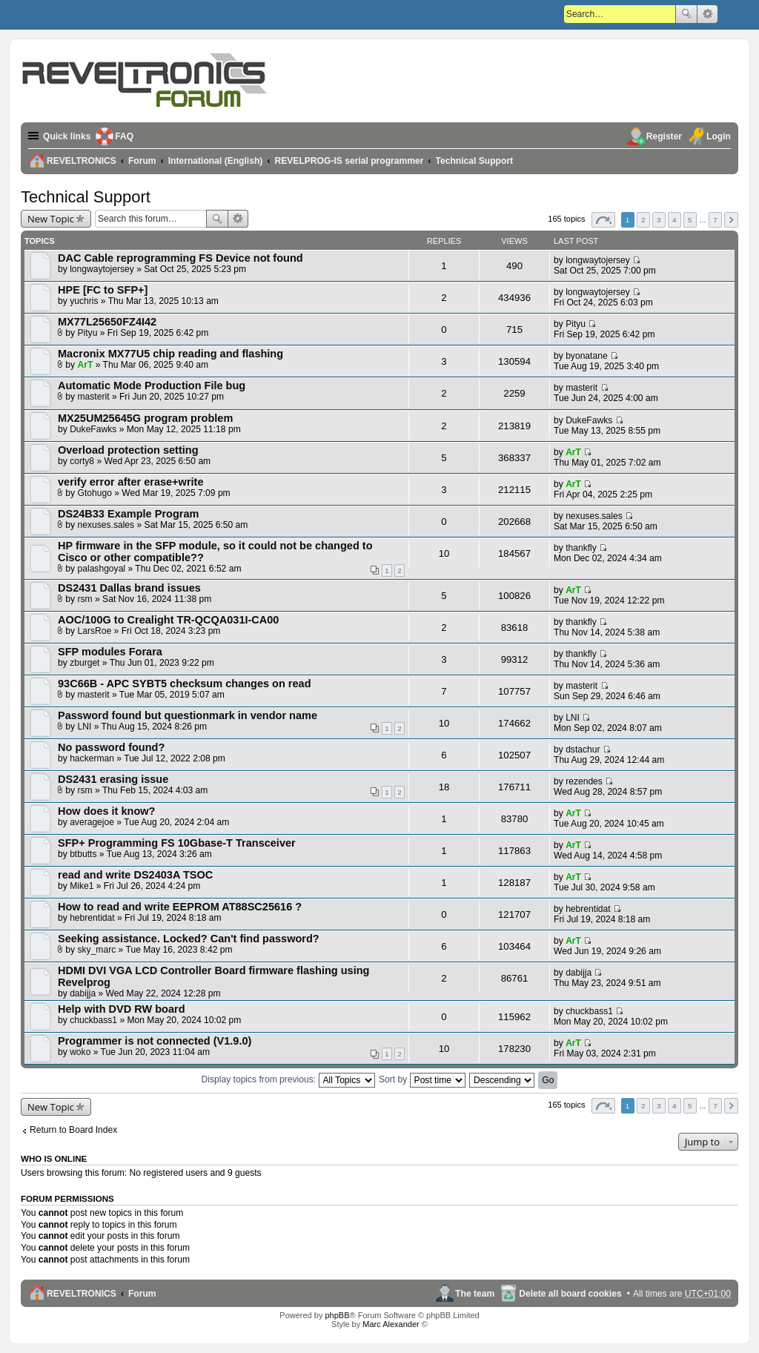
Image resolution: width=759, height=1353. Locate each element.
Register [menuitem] (664, 136)
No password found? (111, 747)
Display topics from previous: (288, 1079)
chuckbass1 (93, 1020)
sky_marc (97, 950)
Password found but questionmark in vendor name (187, 715)
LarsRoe (95, 631)
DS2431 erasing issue (113, 779)
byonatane (587, 356)
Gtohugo (95, 493)
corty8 (82, 461)
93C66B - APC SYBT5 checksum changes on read (184, 683)
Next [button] (731, 220)
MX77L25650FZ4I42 (107, 322)
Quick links (67, 136)
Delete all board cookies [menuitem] (570, 1294)
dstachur (583, 749)
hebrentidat (92, 918)
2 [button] (643, 220)
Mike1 (81, 886)
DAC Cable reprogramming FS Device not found (180, 258)
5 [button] (690, 220)
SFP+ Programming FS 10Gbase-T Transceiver (177, 843)
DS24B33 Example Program (128, 514)
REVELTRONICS (81, 1294)
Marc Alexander (390, 1324)
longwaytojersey (102, 269)
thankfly (581, 548)
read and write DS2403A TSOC (135, 875)
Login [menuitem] (718, 136)
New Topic (50, 218)
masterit (94, 396)
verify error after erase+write (130, 482)
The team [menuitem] (474, 1294)
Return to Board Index (73, 1130)
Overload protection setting (128, 450)
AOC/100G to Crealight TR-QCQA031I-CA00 (168, 620)
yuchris (84, 301)
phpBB (337, 1315)
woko (80, 1052)
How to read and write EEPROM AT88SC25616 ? (180, 907)
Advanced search (707, 14)
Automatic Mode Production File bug (151, 385)
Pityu (88, 333)
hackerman (92, 758)
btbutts (83, 854)
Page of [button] (603, 220)
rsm (85, 599)
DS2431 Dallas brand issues (129, 588)
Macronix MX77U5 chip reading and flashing (170, 354)
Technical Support (85, 197)
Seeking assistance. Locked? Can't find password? (188, 939)
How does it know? (106, 811)
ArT (85, 365)
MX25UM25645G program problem (145, 418)
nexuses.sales (106, 525)
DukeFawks (93, 429)
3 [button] (659, 220)
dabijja (83, 993)
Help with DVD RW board (121, 1009)
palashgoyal (102, 568)
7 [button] (715, 220)
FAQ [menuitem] (125, 136)
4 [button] (674, 220)
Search (686, 14)
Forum (142, 1294)
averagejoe (92, 822)
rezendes (584, 781)
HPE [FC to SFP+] (103, 290)
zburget (84, 663)
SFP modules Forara (110, 652)
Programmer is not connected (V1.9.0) (154, 1041)
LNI (85, 726)
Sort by (422, 1079)
